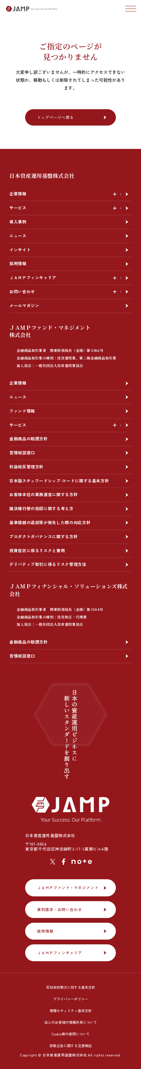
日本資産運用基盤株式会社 (42, 175)
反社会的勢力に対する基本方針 (70, 987)
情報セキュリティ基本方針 (71, 1010)
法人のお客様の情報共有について (70, 1022)
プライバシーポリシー (70, 998)
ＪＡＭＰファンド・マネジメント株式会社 (62, 346)
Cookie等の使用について (70, 1033)
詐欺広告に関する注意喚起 (71, 1045)
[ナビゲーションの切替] (130, 9)
